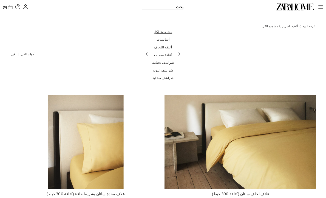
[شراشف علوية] (163, 70)
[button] (319, 7)
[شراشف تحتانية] (163, 62)
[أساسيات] (163, 39)
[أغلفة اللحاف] (163, 47)
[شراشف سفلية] (163, 78)
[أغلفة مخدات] (163, 55)
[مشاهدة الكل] (163, 31)
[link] (295, 6)
